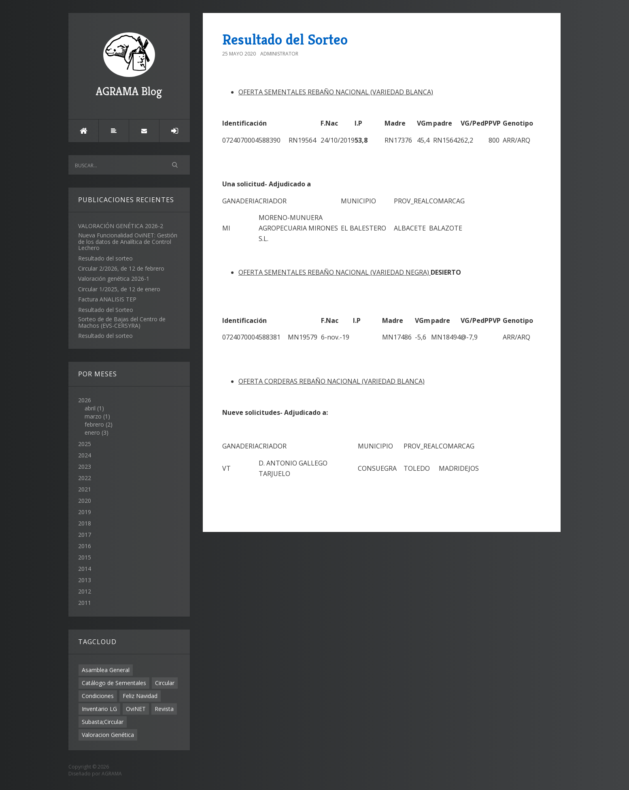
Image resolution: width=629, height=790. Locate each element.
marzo (93, 416)
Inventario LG (99, 709)
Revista (164, 709)
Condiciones (98, 696)
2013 (84, 580)
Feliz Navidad (140, 696)
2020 (84, 500)
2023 (84, 466)
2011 (84, 602)
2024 (84, 455)
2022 (84, 478)
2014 (84, 568)
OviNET (136, 709)
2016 (84, 546)
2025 (84, 444)
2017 (84, 534)
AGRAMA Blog (129, 65)
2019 (84, 512)
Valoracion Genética (108, 735)
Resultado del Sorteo (285, 39)
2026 (129, 416)
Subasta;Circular (102, 722)
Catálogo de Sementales (114, 683)
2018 (84, 523)
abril (90, 408)
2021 (84, 489)
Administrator (279, 53)
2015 (84, 557)
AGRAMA (112, 773)
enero (92, 432)
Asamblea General (106, 670)
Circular (164, 683)
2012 (84, 591)
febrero (94, 424)
